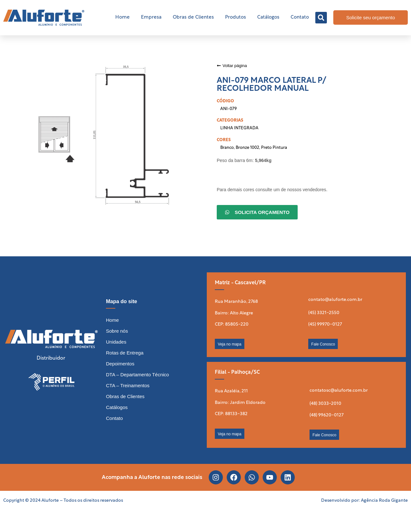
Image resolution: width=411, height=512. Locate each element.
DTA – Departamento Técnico (137, 374)
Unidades (116, 342)
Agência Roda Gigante (384, 500)
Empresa (151, 17)
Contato (300, 17)
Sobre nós (117, 331)
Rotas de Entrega (125, 352)
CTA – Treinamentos (128, 385)
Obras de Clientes (193, 17)
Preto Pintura (274, 148)
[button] (321, 17)
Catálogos (268, 17)
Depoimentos (120, 363)
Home (122, 17)
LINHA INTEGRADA (239, 128)
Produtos (235, 17)
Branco (227, 148)
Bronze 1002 (247, 148)
